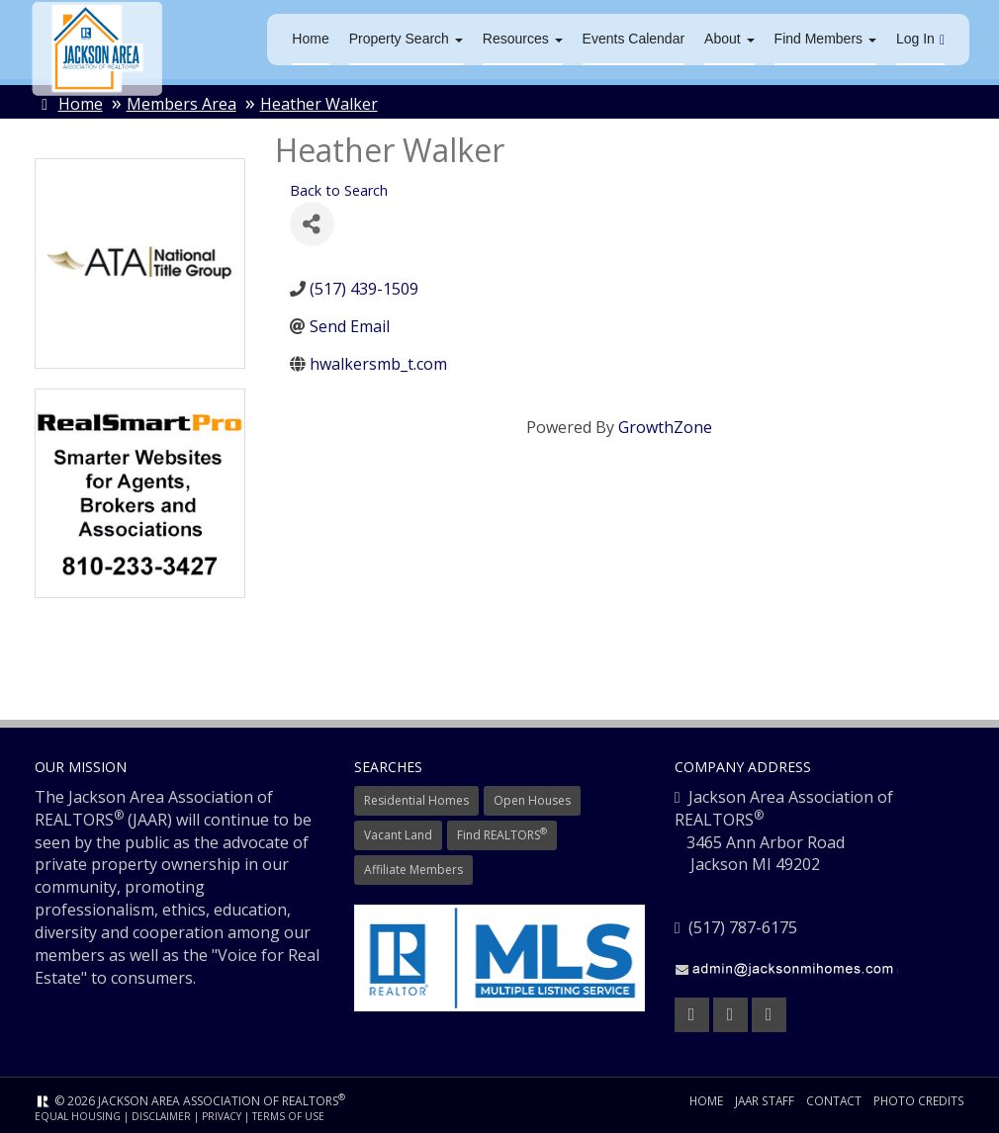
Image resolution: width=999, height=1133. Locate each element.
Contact (833, 1101)
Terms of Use (288, 1118)
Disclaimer (161, 1118)
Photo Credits (918, 1101)
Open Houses (532, 801)
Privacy (221, 1118)
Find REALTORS (502, 836)
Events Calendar (634, 39)
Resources (523, 39)
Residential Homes (416, 801)
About (729, 39)
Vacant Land (398, 836)
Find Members (825, 39)
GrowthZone (665, 428)
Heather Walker (319, 106)
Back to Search (339, 192)
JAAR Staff (762, 1101)
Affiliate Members (413, 870)
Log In (920, 40)
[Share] (312, 226)
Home (310, 39)
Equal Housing (78, 1118)
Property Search (406, 39)
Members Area (181, 106)
